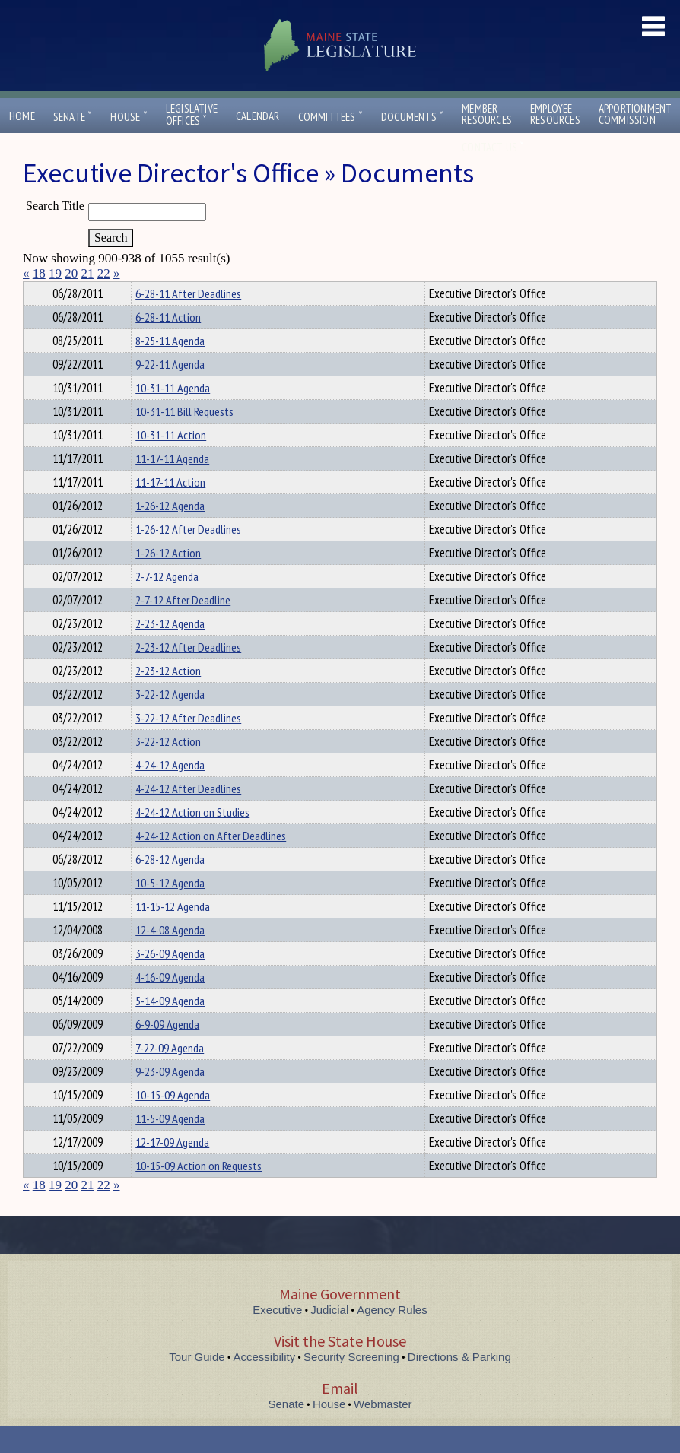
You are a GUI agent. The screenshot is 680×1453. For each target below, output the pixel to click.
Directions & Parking (459, 1384)
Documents (412, 116)
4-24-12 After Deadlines (188, 815)
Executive (277, 1337)
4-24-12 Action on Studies (192, 839)
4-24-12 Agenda (170, 792)
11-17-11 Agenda (172, 485)
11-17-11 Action (170, 509)
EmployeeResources (555, 114)
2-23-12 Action (168, 698)
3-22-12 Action (168, 768)
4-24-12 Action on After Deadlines (210, 863)
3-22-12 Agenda (170, 721)
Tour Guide (196, 1384)
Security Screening (351, 1384)
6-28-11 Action (168, 344)
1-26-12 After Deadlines (188, 556)
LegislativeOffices (192, 115)
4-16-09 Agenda (170, 1004)
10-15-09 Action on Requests (198, 1193)
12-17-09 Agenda (172, 1169)
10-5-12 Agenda (170, 910)
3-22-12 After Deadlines (188, 745)
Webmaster (382, 1431)
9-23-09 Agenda (170, 1098)
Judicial (329, 1337)
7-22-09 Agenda (169, 1075)
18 (39, 273)
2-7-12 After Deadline (182, 627)
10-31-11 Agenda (172, 415)
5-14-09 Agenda (170, 1028)
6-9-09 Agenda (167, 1051)
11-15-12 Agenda (172, 933)
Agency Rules (392, 1337)
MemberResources (487, 114)
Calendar (258, 116)
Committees (330, 116)
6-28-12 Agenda (170, 886)
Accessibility (265, 1384)
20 (71, 273)
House (128, 116)
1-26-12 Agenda (170, 533)
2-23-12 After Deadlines (188, 674)
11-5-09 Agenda (170, 1145)
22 (103, 273)
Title (35, 291)
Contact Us (493, 147)
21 (87, 273)
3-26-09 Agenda (170, 980)
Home (22, 116)
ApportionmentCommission (635, 114)
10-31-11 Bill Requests (184, 438)
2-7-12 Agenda (167, 603)
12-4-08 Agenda (170, 957)
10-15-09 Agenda (172, 1122)
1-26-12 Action (168, 580)
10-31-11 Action (170, 462)
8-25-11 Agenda (170, 368)
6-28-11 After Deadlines (188, 320)
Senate (73, 116)
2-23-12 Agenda (170, 650)
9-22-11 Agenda (170, 391)
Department (159, 291)
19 (55, 273)
